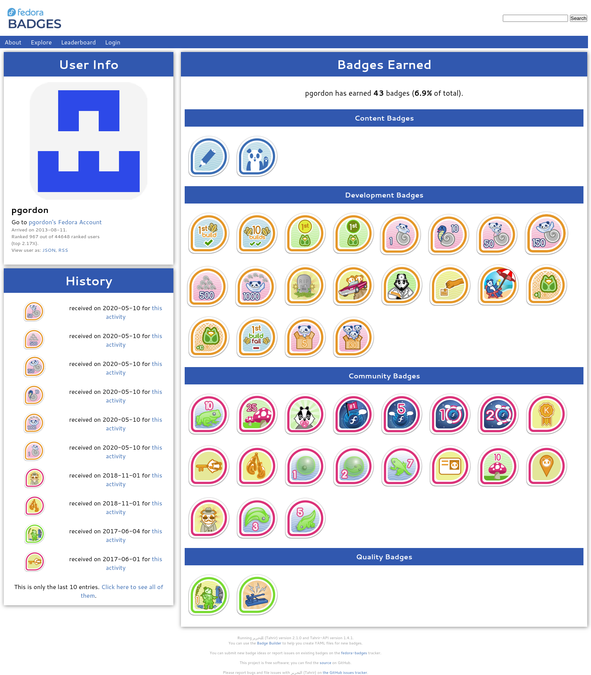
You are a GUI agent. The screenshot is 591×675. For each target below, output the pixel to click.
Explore (41, 42)
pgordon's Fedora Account (65, 221)
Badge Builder (269, 643)
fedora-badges (354, 652)
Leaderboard (78, 42)
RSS (63, 249)
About (13, 42)
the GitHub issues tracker (345, 672)
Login (113, 42)
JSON (48, 249)
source (325, 662)
